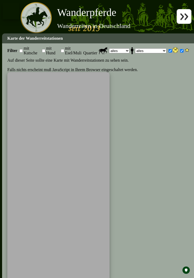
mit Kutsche (30, 50)
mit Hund (51, 50)
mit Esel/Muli (73, 50)
